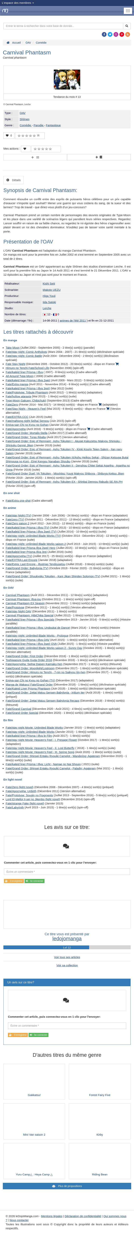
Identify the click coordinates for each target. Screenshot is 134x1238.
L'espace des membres (18, 2)
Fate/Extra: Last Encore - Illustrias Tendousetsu (35, 564)
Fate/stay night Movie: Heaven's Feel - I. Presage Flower (41, 739)
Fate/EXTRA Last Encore (21, 560)
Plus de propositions (69, 1186)
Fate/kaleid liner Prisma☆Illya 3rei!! (28, 388)
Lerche (47, 308)
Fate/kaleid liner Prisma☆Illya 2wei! (28, 380)
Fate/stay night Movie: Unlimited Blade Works (34, 727)
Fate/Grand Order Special (22, 712)
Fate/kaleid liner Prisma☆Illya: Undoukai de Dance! (38, 627)
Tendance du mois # (67, 96)
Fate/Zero (12, 404)
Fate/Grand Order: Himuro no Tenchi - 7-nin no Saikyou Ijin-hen (46, 672)
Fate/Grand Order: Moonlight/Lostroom (30, 668)
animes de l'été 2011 (73, 320)
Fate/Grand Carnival (18, 708)
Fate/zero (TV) (15, 519)
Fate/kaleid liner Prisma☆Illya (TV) (27, 527)
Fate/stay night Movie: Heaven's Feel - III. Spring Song (40, 752)
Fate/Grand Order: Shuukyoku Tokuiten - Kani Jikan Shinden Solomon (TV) (53, 576)
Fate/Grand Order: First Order (24, 656)
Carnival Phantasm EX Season (25, 603)
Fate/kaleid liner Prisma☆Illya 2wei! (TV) (31, 531)
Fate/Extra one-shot (18, 500)
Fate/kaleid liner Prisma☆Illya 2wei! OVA (31, 643)
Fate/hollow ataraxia (18, 396)
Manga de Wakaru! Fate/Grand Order (29, 684)
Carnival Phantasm (18, 595)
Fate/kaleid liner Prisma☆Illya (24, 372)
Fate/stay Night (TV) (18, 515)
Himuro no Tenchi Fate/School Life (27, 368)
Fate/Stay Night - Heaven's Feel (26, 408)
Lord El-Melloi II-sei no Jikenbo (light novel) (33, 799)
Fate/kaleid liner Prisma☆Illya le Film (29, 735)
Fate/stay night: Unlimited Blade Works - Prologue (37, 635)
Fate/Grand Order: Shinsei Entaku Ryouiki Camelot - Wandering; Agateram (53, 756)
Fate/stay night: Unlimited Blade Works (30, 731)
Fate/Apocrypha (16, 429)
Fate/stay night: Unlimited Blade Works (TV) (33, 535)
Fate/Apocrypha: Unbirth (21, 791)
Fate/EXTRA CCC (17, 416)
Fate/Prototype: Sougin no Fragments (29, 795)
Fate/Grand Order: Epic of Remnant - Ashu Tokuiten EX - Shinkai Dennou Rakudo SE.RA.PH (64, 481)
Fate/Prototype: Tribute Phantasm (27, 392)
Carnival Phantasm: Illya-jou (23, 599)
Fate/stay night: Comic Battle (24, 355)
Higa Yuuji (49, 295)
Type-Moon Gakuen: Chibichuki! (26, 400)
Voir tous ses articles (67, 957)
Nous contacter (19, 1220)
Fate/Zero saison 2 (17, 523)
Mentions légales (51, 1216)
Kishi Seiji (49, 283)
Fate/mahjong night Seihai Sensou (27, 420)
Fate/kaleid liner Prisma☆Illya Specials (30, 619)
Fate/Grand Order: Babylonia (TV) (27, 568)
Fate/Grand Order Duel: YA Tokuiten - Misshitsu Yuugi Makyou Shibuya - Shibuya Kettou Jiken (65, 473)
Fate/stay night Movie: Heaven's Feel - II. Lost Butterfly (40, 748)
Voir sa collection (67, 965)
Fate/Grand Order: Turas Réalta (26, 437)
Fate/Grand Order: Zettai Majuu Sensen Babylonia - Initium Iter (45, 692)
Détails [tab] (16, 180)
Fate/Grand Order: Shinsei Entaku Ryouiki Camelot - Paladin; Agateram (51, 768)
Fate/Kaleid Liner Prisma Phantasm (28, 688)
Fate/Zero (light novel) (20, 787)
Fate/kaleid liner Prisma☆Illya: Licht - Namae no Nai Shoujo (43, 764)
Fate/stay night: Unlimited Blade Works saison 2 (36, 543)
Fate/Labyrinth (15, 807)
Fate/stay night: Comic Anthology (26, 351)
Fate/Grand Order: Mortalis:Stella (27, 433)
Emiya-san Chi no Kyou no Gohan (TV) (30, 680)
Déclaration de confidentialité (83, 1216)
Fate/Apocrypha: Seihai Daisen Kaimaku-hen (34, 664)
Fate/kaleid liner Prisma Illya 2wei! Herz (30, 547)
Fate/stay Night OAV (18, 611)
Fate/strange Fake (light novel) (25, 803)
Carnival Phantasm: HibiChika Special (30, 615)
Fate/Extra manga (17, 384)
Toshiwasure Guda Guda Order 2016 (29, 660)
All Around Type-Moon (20, 376)
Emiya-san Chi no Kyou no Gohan (27, 424)
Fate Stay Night (15, 364)
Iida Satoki (49, 302)
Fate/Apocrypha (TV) (19, 556)
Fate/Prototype (15, 607)
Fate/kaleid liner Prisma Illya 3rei (26, 551)
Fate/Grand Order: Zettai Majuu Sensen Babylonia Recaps (42, 700)
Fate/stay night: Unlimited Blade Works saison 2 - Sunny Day (44, 648)
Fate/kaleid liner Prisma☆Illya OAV (27, 639)
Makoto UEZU (52, 289)
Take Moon (12, 347)
